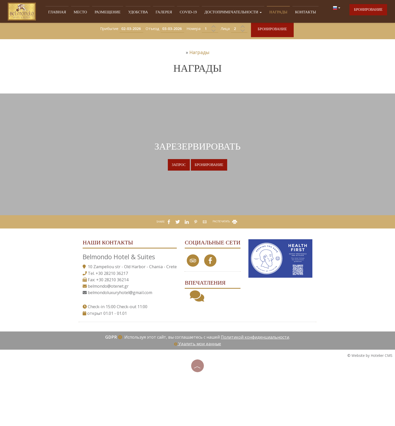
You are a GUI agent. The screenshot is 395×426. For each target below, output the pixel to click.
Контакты (299, 12)
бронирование (368, 11)
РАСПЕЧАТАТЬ (225, 246)
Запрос (178, 183)
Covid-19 (187, 12)
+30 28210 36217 (110, 308)
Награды (272, 12)
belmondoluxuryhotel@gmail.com (118, 328)
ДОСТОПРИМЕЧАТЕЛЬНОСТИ (230, 12)
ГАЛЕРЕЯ (163, 12)
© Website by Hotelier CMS (369, 391)
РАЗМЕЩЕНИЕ (109, 12)
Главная (61, 12)
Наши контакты (106, 269)
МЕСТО (83, 12)
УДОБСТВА (138, 12)
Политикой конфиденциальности (255, 373)
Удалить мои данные (197, 380)
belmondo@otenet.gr (106, 321)
